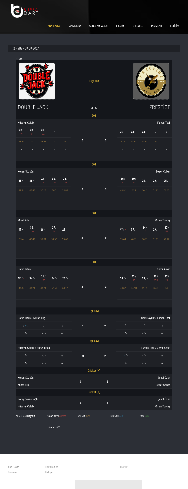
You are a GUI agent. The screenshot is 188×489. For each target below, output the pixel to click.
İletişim (174, 25)
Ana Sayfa (54, 25)
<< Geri (19, 59)
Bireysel (138, 25)
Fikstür (120, 25)
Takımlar (156, 25)
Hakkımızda (75, 25)
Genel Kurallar (98, 25)
